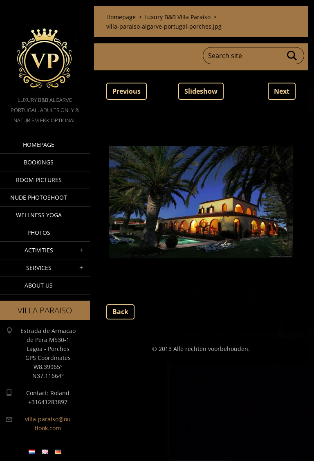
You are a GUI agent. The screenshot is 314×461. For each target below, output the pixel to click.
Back (120, 311)
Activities (39, 250)
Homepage (38, 144)
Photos (38, 232)
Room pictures (39, 180)
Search (292, 55)
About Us (39, 285)
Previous (126, 91)
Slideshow (201, 91)
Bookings (39, 162)
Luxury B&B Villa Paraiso (177, 17)
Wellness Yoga (39, 215)
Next (281, 91)
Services (39, 268)
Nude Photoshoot (38, 197)
